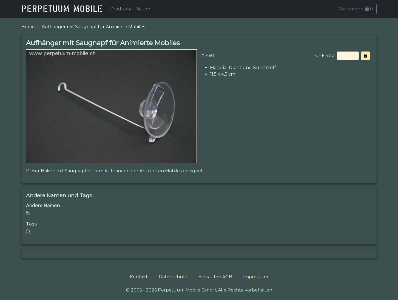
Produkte (121, 9)
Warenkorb (355, 9)
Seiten (143, 9)
